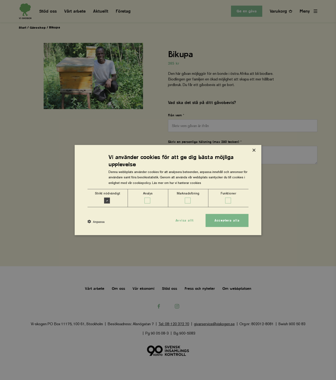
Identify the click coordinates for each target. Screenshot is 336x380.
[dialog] (168, 190)
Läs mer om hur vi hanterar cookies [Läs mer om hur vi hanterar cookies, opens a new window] (176, 182)
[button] (96, 221)
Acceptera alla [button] (227, 220)
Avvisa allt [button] (184, 220)
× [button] (254, 150)
